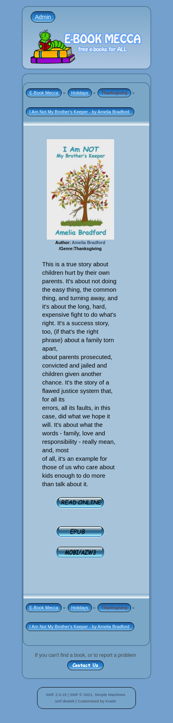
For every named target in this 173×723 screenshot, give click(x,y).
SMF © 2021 (81, 694)
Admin (43, 17)
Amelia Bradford (88, 242)
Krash (110, 701)
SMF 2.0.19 (56, 694)
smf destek (64, 701)
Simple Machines (110, 694)
